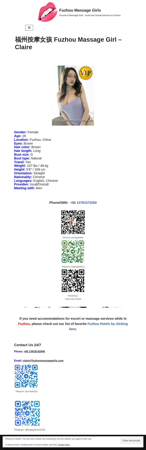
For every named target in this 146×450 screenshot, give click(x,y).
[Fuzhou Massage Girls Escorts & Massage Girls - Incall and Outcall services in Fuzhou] (79, 12)
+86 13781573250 (83, 202)
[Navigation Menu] (29, 27)
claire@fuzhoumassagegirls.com (43, 360)
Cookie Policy (64, 445)
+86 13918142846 (34, 351)
